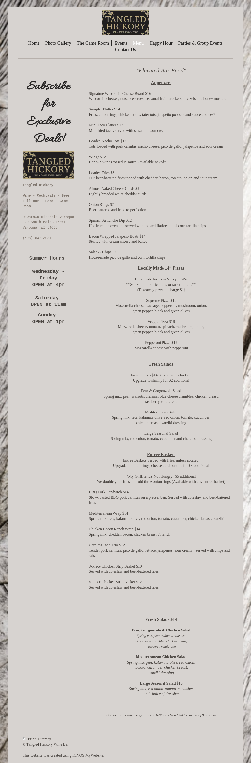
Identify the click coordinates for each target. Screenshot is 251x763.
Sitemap (44, 739)
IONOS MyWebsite (87, 755)
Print (30, 739)
